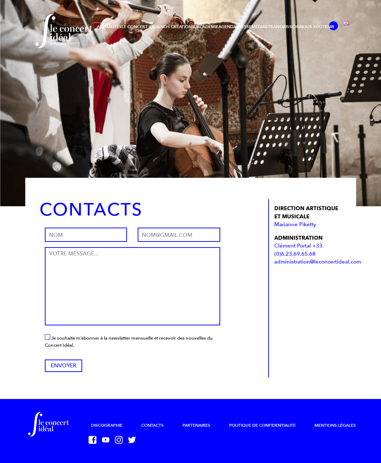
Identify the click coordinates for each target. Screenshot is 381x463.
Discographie (106, 425)
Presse (244, 27)
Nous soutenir (317, 27)
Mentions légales (335, 425)
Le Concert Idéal (141, 27)
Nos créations (177, 27)
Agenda (227, 27)
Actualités (109, 27)
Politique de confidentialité (262, 425)
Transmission (284, 27)
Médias (260, 27)
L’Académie (206, 27)
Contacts (152, 425)
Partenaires (196, 425)
